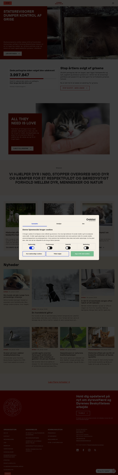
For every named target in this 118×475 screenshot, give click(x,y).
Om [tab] (83, 223)
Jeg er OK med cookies (82, 253)
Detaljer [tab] (59, 223)
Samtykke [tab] (35, 223)
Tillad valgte (57, 253)
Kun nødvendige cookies (34, 253)
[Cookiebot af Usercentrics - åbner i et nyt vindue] (88, 220)
